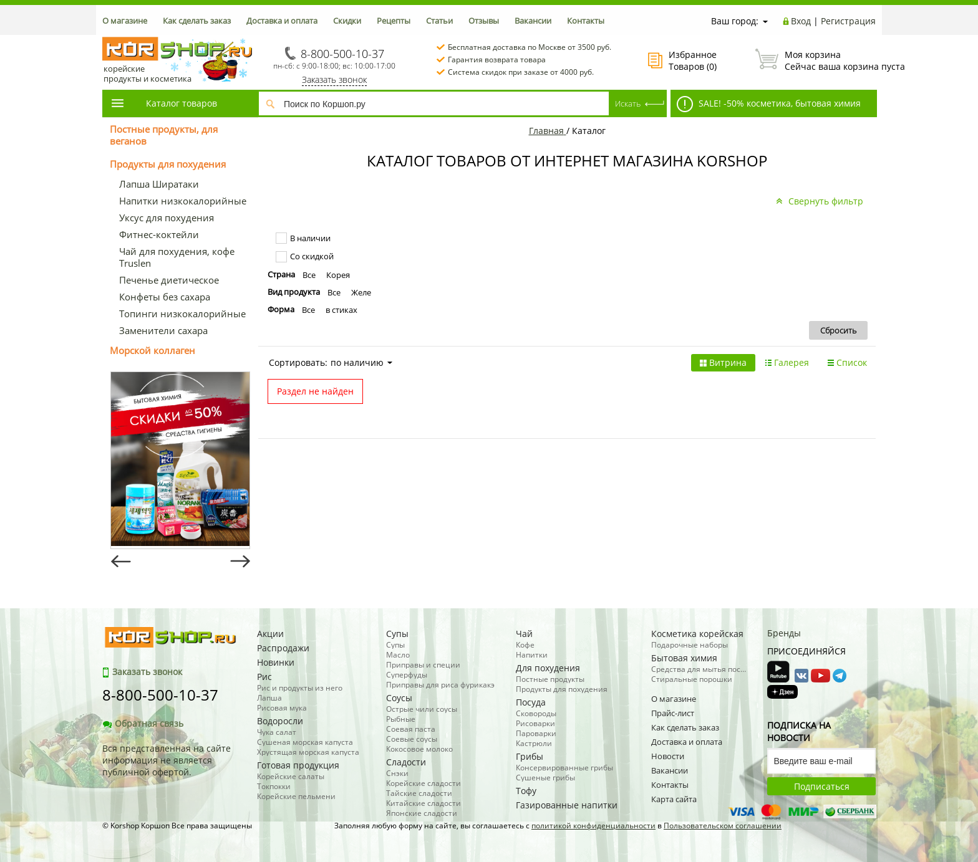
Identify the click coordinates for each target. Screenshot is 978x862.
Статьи (439, 20)
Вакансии (533, 20)
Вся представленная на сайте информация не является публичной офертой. (166, 760)
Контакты (585, 20)
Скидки (347, 20)
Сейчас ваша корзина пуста (815, 60)
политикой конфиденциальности (593, 825)
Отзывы (483, 20)
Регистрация (848, 21)
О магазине (124, 20)
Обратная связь (142, 723)
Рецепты (393, 20)
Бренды (784, 633)
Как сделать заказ (197, 20)
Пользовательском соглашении (723, 825)
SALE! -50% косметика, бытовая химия (769, 104)
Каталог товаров (163, 103)
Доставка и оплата (281, 20)
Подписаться (822, 786)
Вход (801, 21)
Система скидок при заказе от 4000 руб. (521, 72)
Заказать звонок (334, 79)
